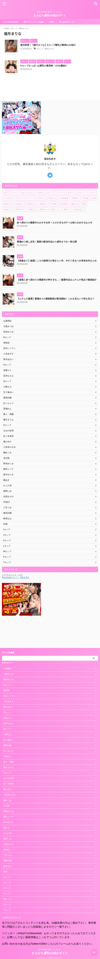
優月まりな (56, 49)
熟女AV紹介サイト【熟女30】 (16, 593)
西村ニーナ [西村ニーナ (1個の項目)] (55, 220)
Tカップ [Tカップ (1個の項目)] (92, 203)
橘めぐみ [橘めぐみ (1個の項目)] (74, 214)
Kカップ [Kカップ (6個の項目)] (50, 203)
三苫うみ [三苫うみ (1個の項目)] (41, 209)
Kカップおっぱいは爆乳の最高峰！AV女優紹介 (50, 71)
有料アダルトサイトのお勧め (37, 22)
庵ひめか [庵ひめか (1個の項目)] (19, 214)
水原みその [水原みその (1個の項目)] (8, 220)
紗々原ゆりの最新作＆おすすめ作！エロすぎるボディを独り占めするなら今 (57, 233)
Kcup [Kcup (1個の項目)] (41, 203)
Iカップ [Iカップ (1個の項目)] (14, 203)
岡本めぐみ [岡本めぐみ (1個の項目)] (8, 214)
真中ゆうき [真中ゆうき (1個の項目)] (20, 220)
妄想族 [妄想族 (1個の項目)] (85, 209)
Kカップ (46, 49)
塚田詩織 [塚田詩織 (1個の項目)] (64, 209)
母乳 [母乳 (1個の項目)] (84, 214)
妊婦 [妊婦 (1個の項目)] (94, 209)
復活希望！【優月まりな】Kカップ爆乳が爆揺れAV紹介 (54, 45)
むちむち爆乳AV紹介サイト (50, 15)
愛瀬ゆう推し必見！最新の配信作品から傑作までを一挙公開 (48, 252)
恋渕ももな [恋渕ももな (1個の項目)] (31, 214)
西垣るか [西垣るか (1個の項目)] (43, 220)
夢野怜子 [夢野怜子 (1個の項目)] (75, 209)
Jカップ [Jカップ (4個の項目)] (32, 203)
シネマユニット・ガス (12, 590)
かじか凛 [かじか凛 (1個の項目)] (7, 209)
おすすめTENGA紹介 (12, 22)
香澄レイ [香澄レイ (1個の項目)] (67, 220)
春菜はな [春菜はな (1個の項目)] (43, 214)
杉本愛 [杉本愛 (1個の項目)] (53, 214)
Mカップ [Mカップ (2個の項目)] (71, 203)
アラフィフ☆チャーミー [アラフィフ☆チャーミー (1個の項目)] (24, 209)
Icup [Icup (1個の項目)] (5, 203)
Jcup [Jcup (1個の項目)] (22, 203)
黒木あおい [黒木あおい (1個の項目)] (79, 220)
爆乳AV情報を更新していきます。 (50, 947)
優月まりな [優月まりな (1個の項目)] (53, 209)
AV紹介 (58, 22)
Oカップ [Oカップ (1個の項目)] (81, 203)
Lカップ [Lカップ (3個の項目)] (60, 203)
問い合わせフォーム (74, 22)
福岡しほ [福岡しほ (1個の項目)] (32, 220)
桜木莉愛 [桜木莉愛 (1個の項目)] (63, 214)
